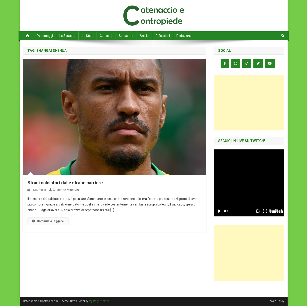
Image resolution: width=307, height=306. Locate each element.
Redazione (184, 36)
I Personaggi (44, 36)
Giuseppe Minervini (66, 190)
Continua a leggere (48, 221)
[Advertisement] (249, 102)
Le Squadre (67, 36)
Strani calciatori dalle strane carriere (65, 182)
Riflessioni (163, 36)
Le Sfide (87, 36)
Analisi (144, 36)
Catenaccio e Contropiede (64, 9)
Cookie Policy (276, 301)
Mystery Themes (99, 301)
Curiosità (106, 36)
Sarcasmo (126, 36)
